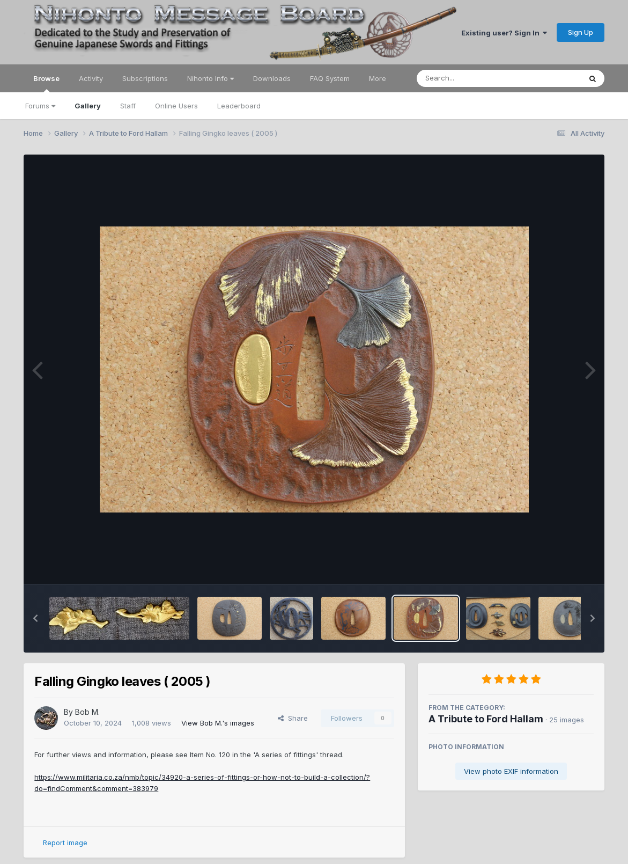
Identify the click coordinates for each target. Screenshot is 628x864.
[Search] (469, 78)
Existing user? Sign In (504, 32)
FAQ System (330, 78)
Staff (128, 105)
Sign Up (580, 32)
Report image (65, 842)
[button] (35, 618)
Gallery (88, 105)
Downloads (272, 78)
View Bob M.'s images (217, 723)
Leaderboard (239, 105)
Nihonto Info (210, 78)
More (377, 78)
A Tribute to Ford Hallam (485, 718)
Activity (91, 78)
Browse (46, 83)
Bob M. (87, 711)
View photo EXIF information (511, 771)
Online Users (176, 105)
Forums (40, 105)
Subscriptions (145, 78)
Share (293, 718)
